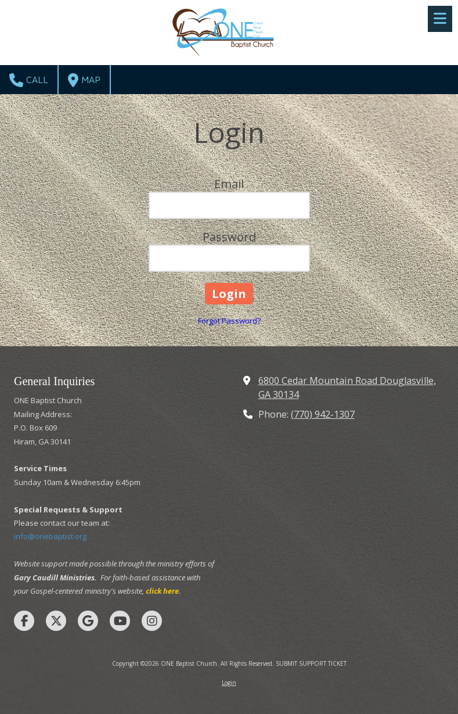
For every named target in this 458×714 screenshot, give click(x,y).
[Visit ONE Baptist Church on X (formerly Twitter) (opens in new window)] (56, 621)
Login (229, 683)
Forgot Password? (229, 320)
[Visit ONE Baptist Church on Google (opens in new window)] (88, 621)
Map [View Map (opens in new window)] (84, 80)
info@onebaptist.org (50, 536)
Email (229, 184)
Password (229, 237)
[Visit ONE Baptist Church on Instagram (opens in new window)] (152, 621)
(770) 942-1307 (323, 414)
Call (28, 80)
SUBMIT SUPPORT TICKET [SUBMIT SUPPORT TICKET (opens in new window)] (311, 663)
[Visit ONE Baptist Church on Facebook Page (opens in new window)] (24, 621)
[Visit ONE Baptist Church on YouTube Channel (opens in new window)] (120, 621)
